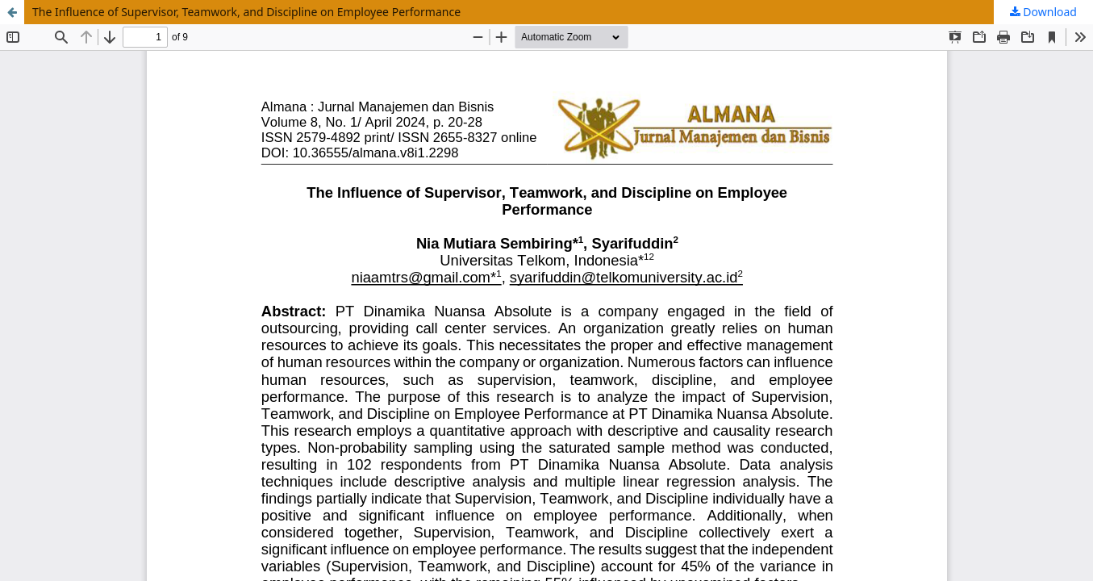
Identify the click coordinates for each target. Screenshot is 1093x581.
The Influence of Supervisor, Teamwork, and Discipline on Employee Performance (246, 11)
